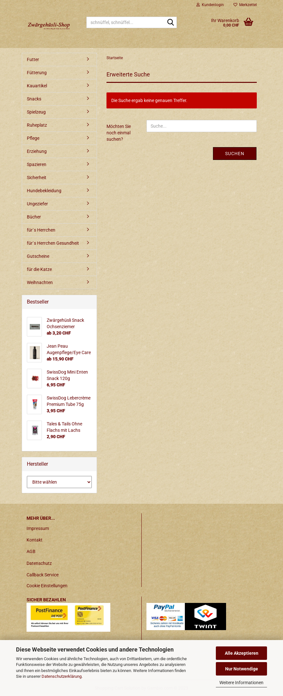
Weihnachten (40, 282)
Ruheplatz (37, 125)
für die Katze (39, 269)
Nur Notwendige (241, 668)
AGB (31, 551)
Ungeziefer (37, 203)
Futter (33, 59)
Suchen (234, 153)
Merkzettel (245, 5)
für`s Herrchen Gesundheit (53, 243)
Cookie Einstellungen (47, 585)
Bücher (34, 216)
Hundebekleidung (44, 190)
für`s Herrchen (41, 230)
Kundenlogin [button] (210, 5)
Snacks (34, 98)
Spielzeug (36, 112)
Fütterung (37, 72)
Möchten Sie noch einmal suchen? (118, 133)
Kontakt (35, 539)
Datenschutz (39, 563)
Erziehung (37, 151)
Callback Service (43, 574)
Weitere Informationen (241, 682)
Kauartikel (37, 85)
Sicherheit (36, 177)
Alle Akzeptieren (241, 653)
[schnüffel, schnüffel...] (171, 22)
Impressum (38, 528)
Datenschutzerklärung (62, 676)
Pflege (33, 138)
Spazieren (36, 164)
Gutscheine (38, 256)
